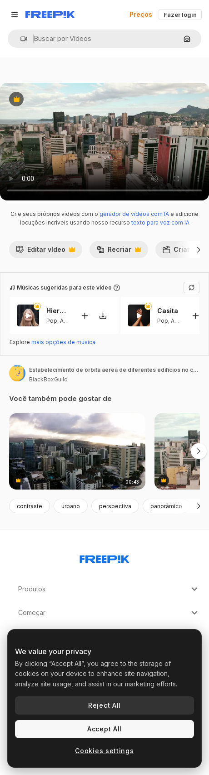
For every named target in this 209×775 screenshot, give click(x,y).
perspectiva (115, 506)
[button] (20, 38)
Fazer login (180, 14)
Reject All (104, 705)
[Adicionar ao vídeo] (84, 316)
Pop (51, 320)
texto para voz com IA (160, 222)
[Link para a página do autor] (17, 373)
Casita (167, 311)
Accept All (104, 729)
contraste (29, 506)
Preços (140, 14)
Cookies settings (104, 751)
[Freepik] (50, 14)
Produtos (109, 589)
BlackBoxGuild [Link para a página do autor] (48, 379)
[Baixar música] (103, 316)
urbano (70, 506)
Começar (109, 612)
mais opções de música (63, 342)
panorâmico (166, 506)
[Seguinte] (199, 249)
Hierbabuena (57, 311)
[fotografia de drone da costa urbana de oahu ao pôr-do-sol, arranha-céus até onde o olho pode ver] (77, 451)
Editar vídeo (45, 251)
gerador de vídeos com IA (134, 213)
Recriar (118, 251)
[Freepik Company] (104, 557)
